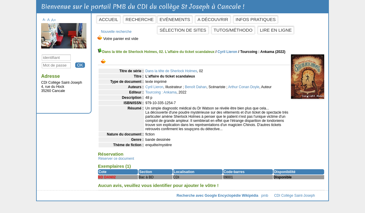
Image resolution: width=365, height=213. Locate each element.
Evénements (175, 19)
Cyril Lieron (227, 52)
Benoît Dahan (195, 87)
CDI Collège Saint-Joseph (294, 195)
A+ (53, 20)
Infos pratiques (256, 19)
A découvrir (212, 19)
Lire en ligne (276, 30)
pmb (264, 195)
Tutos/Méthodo (233, 30)
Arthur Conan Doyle (243, 87)
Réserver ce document (116, 158)
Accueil (108, 19)
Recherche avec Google (197, 195)
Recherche (140, 19)
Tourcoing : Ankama (160, 92)
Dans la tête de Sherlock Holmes (171, 71)
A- (44, 19)
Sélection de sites (183, 30)
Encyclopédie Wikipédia (238, 195)
